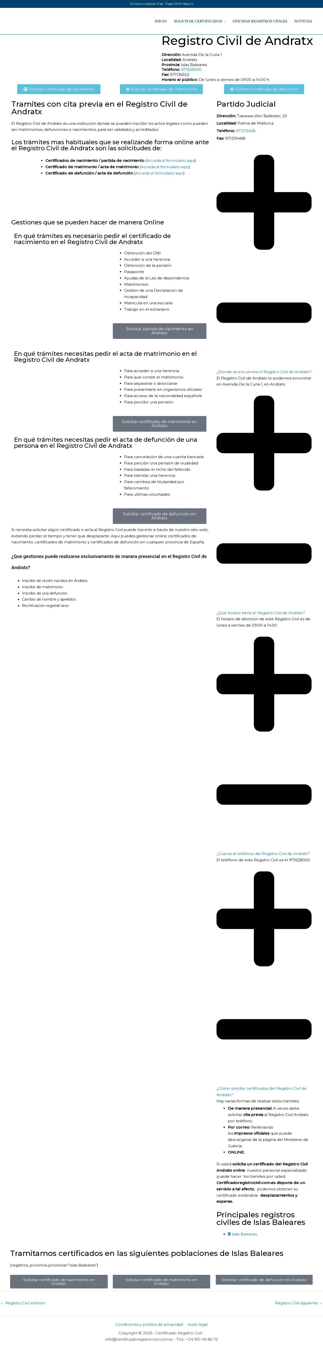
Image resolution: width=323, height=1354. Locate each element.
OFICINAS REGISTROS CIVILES (259, 21)
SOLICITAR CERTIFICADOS (198, 21)
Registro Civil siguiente (298, 1309)
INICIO (161, 21)
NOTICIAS (303, 21)
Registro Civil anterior (23, 1309)
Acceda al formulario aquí (171, 160)
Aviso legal (197, 1330)
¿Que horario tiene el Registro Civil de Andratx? (261, 618)
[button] (264, 264)
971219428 (246, 130)
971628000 (191, 69)
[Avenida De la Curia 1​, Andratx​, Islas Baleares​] (85, 53)
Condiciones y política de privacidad (149, 1330)
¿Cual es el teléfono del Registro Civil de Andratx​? (263, 860)
